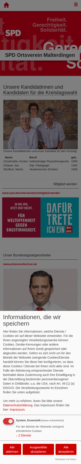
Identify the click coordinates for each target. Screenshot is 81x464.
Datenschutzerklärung (17, 405)
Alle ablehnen (12, 449)
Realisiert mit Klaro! (65, 459)
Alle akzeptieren (66, 449)
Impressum (17, 409)
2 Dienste (23, 435)
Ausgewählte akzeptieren (38, 449)
